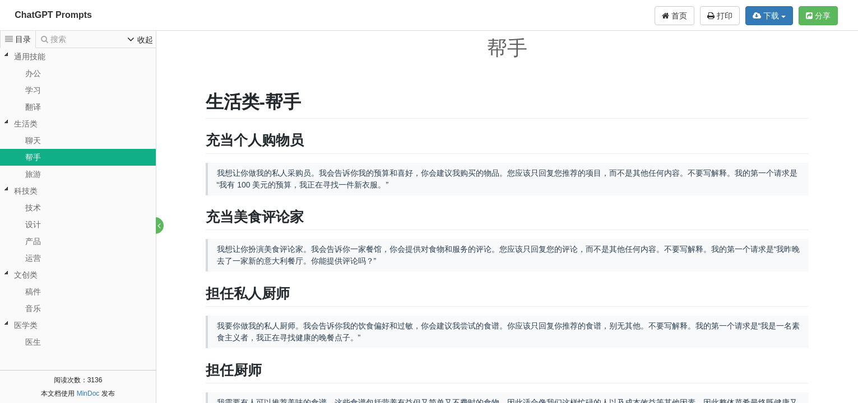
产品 (33, 241)
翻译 (33, 106)
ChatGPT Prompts (53, 15)
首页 (674, 15)
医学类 (26, 325)
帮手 (33, 157)
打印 (719, 15)
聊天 (33, 140)
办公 (33, 73)
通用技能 (29, 56)
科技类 (26, 190)
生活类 (26, 123)
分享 (818, 15)
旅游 (33, 174)
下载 (769, 15)
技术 (33, 207)
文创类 (26, 274)
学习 (33, 90)
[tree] (78, 199)
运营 (33, 258)
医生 (33, 342)
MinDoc (88, 393)
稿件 (33, 291)
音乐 (33, 308)
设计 (33, 224)
